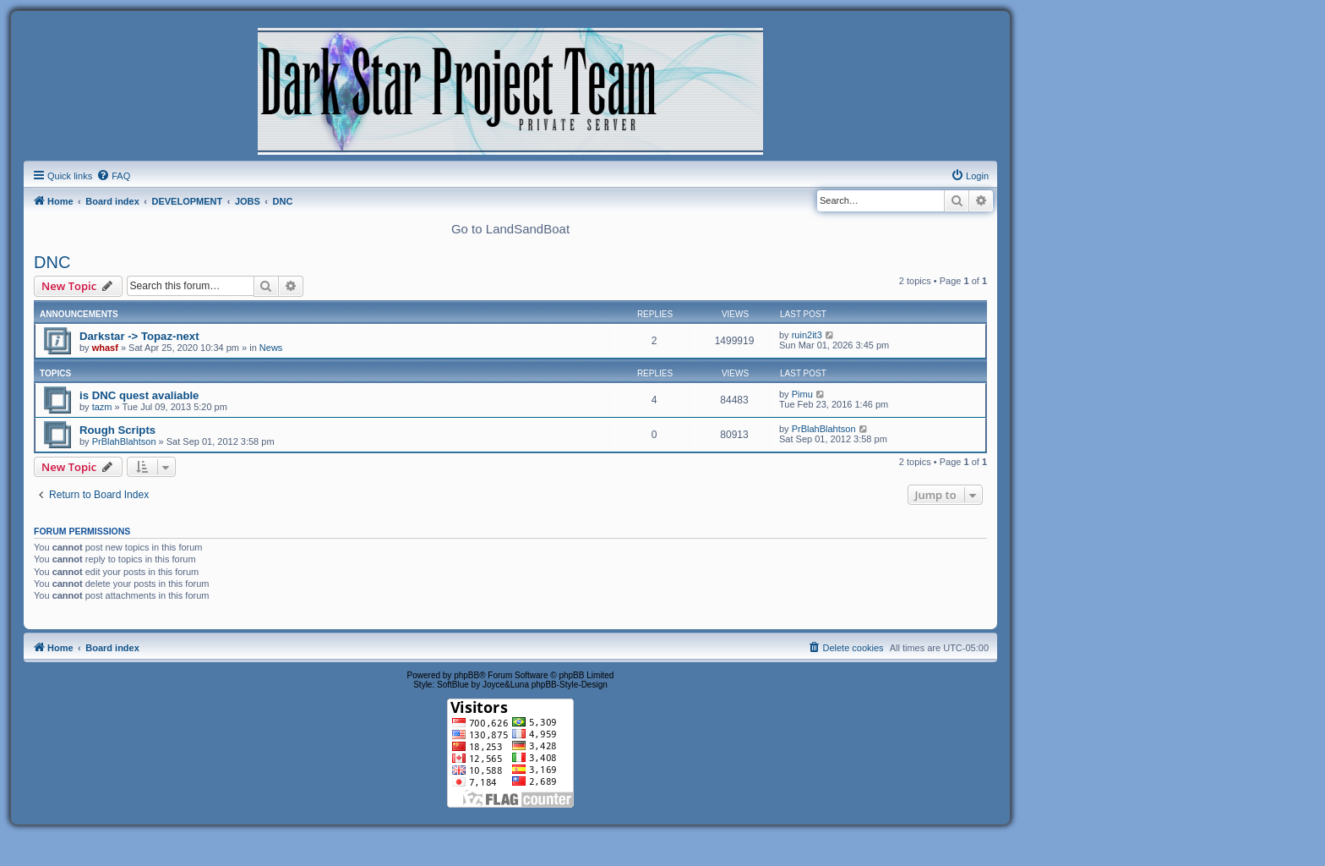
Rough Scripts (117, 430)
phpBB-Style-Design (570, 684)
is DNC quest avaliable (139, 395)
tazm (102, 407)
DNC (52, 262)
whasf (105, 348)
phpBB (466, 675)
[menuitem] (113, 176)
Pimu (802, 394)
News (271, 348)
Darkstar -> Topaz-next (139, 336)
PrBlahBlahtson (124, 441)
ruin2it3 (807, 335)
